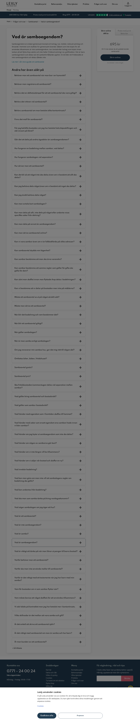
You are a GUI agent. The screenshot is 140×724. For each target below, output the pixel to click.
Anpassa (80, 715)
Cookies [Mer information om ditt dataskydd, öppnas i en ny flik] (40, 706)
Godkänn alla (46, 716)
